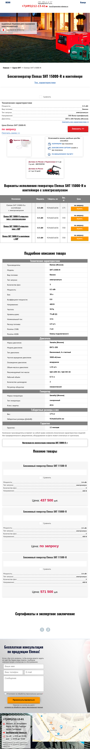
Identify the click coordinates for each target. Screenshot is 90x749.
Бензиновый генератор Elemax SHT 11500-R (45, 465)
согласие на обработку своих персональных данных (24, 707)
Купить (80, 209)
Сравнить (47, 97)
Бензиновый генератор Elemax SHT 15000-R (45, 511)
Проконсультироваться (24, 700)
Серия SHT (16, 68)
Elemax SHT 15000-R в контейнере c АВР (16, 237)
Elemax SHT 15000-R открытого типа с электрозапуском (16, 217)
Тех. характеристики (45, 82)
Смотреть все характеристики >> (75, 122)
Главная (6, 68)
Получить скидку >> (11, 133)
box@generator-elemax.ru (58, 6)
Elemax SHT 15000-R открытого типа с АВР (16, 227)
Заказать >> (78, 129)
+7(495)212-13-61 (33, 6)
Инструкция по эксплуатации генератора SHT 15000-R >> (45, 443)
